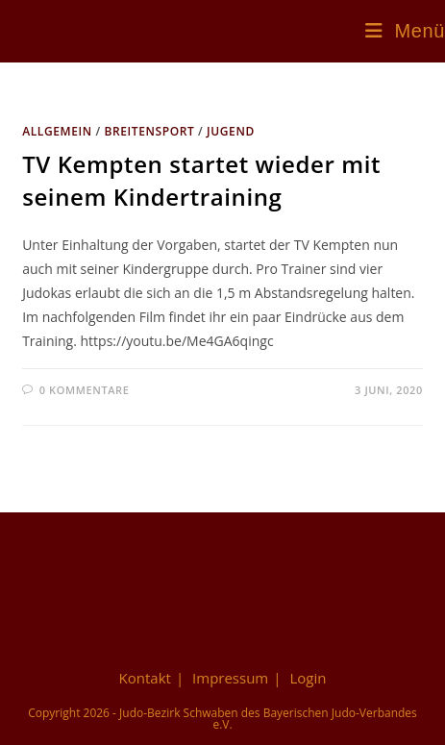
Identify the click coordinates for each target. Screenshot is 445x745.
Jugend (231, 131)
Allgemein (57, 131)
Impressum (230, 677)
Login (307, 677)
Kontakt (145, 677)
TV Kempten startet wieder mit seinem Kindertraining (201, 180)
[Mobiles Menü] (405, 30)
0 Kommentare (84, 390)
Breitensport (149, 131)
